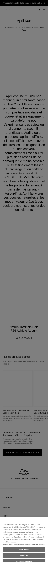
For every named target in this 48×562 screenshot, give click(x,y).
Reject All (24, 557)
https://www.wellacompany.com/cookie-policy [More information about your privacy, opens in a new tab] (27, 546)
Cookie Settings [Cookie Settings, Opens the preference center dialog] (24, 551)
